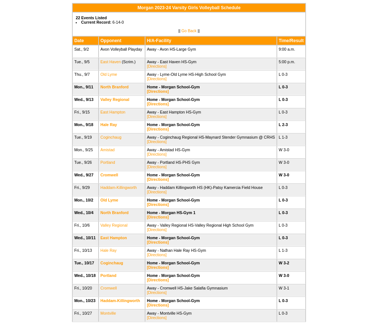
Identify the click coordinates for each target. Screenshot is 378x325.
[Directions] (156, 66)
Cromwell (109, 175)
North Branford (114, 87)
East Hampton (113, 112)
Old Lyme (108, 74)
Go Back (189, 30)
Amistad (107, 150)
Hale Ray (108, 124)
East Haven (110, 62)
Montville (108, 313)
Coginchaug (110, 137)
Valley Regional (114, 99)
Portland (107, 162)
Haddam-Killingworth (118, 187)
